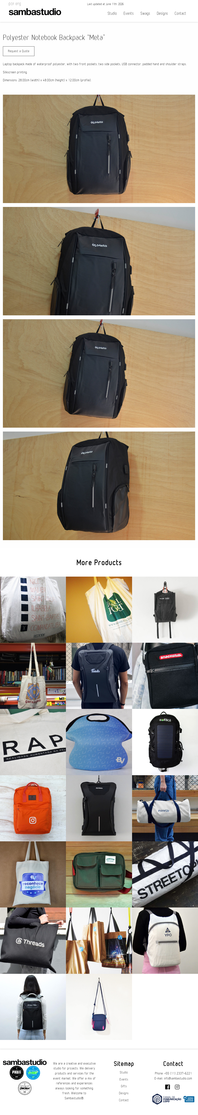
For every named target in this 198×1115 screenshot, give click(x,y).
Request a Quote (18, 51)
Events (129, 13)
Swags (145, 13)
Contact (180, 13)
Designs (162, 13)
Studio (112, 13)
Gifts (124, 1086)
